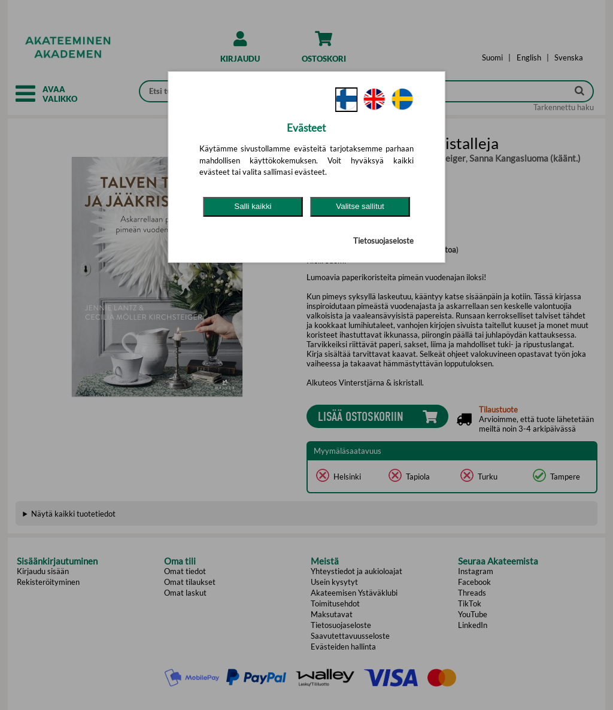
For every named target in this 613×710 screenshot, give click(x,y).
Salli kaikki (252, 206)
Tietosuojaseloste (383, 240)
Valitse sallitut (360, 206)
